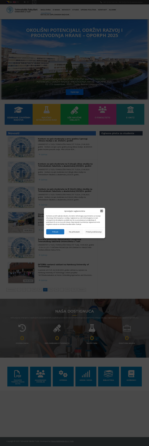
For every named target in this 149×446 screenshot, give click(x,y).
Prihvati (55, 232)
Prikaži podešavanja (94, 232)
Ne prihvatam (74, 232)
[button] (101, 211)
